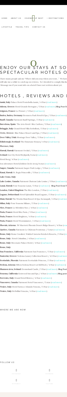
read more (52, 102)
